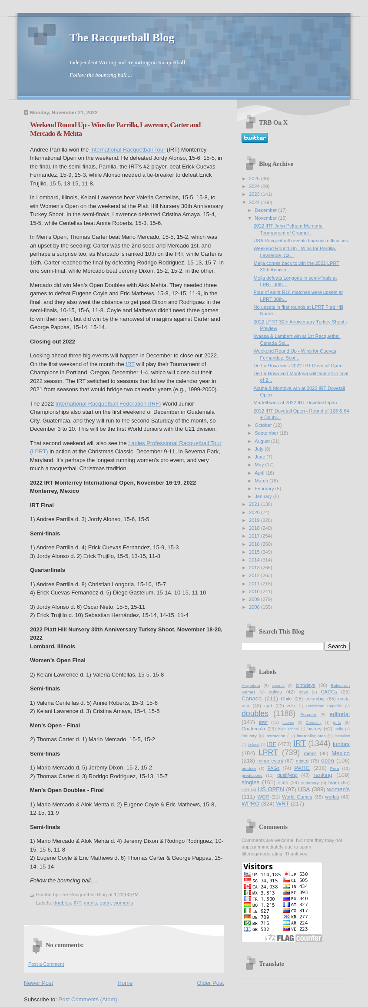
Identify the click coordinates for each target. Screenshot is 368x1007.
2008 (255, 607)
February (265, 488)
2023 (255, 194)
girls (337, 722)
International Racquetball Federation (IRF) (108, 403)
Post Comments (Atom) (88, 999)
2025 (255, 178)
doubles (62, 902)
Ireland (253, 745)
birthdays (305, 685)
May (260, 464)
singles (250, 782)
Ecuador (308, 714)
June (260, 456)
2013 (255, 567)
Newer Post (38, 983)
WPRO (250, 803)
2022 (255, 202)
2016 (255, 544)
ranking (322, 775)
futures (288, 722)
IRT (130, 364)
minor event (270, 760)
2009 (255, 599)
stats (283, 782)
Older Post (210, 983)
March (262, 480)
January (264, 496)
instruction (275, 735)
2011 (255, 583)
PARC (302, 768)
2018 (255, 528)
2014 (255, 559)
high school (288, 729)
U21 (245, 789)
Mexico (341, 753)
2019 (255, 520)
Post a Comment (46, 964)
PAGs (273, 768)
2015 (255, 552)
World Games (297, 796)
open (104, 902)
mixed (302, 760)
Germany (314, 722)
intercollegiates (311, 735)
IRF (271, 744)
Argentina (251, 685)
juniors (341, 744)
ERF (263, 722)
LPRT (268, 752)
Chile (286, 698)
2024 (255, 186)
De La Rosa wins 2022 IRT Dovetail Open (298, 365)
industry (249, 735)
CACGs (329, 691)
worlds (332, 796)
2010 (255, 591)
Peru (334, 768)
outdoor (249, 768)
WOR (263, 796)
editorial (340, 714)
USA (304, 789)
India (339, 729)
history (314, 728)
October (264, 425)
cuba (291, 706)
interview (342, 736)
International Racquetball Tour (128, 149)
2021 (255, 504)
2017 (255, 535)
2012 (255, 575)
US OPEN (271, 789)
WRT (282, 803)
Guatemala (253, 728)
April (260, 472)
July (260, 449)
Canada (252, 698)
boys (303, 692)
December (266, 210)
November (266, 218)
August (263, 441)
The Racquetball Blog (122, 37)
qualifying (287, 775)
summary (310, 782)
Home (125, 983)
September (267, 433)
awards (278, 685)
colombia (315, 698)
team (333, 782)
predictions (252, 775)
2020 (255, 512)
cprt (268, 705)
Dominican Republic (324, 706)
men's (90, 902)
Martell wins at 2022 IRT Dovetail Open (295, 402)
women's (123, 902)
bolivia (275, 691)
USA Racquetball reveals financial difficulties (301, 240)
